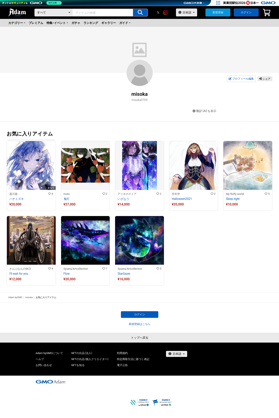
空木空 (176, 193)
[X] (158, 12)
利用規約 (122, 353)
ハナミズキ (16, 198)
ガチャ (75, 23)
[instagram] (165, 12)
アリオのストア (127, 193)
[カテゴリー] (53, 12)
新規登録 (218, 12)
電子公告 (122, 365)
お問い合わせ (44, 365)
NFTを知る (78, 365)
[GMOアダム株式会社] (50, 382)
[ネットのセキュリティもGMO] (32, 3)
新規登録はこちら (139, 324)
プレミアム (36, 23)
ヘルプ (40, 359)
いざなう (123, 198)
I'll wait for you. (19, 273)
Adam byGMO (15, 297)
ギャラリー (108, 22)
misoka (29, 297)
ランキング (91, 22)
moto (67, 193)
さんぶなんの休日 (20, 268)
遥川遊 (13, 193)
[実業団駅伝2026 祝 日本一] (250, 3)
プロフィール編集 (241, 79)
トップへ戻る (139, 337)
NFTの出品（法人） (81, 353)
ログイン (246, 12)
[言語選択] (186, 12)
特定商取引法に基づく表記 (133, 359)
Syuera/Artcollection (76, 268)
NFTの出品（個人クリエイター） (90, 359)
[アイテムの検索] (140, 12)
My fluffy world (235, 193)
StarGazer (124, 273)
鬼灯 (66, 198)
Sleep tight (233, 198)
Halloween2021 (182, 198)
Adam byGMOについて (49, 353)
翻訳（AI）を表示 (204, 111)
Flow (67, 273)
